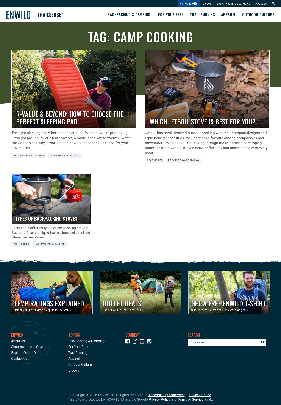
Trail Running (201, 14)
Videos (205, 3)
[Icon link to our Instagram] (136, 342)
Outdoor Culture (258, 14)
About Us (260, 3)
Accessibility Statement (166, 395)
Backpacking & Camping (28, 155)
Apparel (228, 14)
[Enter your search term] (227, 342)
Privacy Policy (200, 395)
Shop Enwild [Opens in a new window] (187, 3)
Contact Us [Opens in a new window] (19, 359)
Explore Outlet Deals (26, 353)
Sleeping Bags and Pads (65, 155)
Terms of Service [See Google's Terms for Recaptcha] (190, 399)
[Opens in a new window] (52, 292)
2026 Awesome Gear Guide (232, 3)
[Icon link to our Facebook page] (128, 342)
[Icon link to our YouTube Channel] (143, 342)
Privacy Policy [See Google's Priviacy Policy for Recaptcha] (159, 399)
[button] (272, 3)
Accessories (154, 160)
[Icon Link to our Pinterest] (150, 342)
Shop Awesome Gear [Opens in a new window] (27, 347)
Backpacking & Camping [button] (126, 14)
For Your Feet (169, 14)
